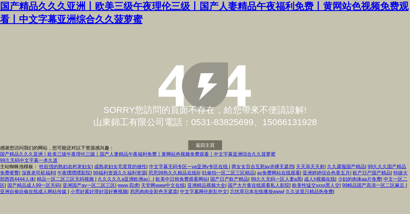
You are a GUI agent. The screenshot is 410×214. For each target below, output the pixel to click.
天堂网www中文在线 (163, 185)
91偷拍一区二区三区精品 (228, 172)
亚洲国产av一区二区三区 (89, 185)
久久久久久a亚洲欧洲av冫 (125, 179)
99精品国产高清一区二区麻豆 (374, 185)
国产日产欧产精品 (229, 179)
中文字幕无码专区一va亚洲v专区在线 (189, 166)
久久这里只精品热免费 (309, 191)
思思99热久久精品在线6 (173, 172)
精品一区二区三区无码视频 (66, 179)
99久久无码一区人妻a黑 (276, 179)
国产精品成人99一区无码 (33, 185)
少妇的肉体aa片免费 (359, 179)
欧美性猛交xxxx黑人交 (316, 185)
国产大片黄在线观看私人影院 (258, 185)
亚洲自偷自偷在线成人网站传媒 (34, 191)
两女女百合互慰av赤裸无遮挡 (263, 166)
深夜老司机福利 (38, 172)
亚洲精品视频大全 (206, 185)
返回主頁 (205, 145)
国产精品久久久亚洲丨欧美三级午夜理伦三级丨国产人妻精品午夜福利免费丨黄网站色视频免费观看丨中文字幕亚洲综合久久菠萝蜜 (138, 154)
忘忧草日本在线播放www (256, 191)
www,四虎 (128, 185)
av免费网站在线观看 (278, 172)
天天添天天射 (310, 166)
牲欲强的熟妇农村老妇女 (65, 166)
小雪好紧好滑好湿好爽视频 (98, 191)
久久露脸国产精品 (346, 166)
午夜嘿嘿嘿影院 (74, 172)
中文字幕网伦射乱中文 (203, 191)
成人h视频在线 (319, 179)
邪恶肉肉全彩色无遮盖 (154, 191)
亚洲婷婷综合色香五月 (326, 172)
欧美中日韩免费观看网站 (182, 179)
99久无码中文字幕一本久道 (29, 160)
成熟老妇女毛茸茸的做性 (120, 166)
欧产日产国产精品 (372, 172)
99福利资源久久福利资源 (119, 172)
